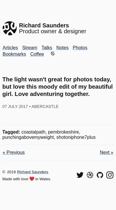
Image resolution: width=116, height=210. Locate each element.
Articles (10, 47)
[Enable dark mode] (53, 53)
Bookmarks (14, 54)
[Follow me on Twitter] (80, 175)
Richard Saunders (33, 172)
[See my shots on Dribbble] (90, 175)
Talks (46, 47)
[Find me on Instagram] (110, 175)
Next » (106, 152)
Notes (62, 47)
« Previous (14, 152)
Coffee (37, 54)
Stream (29, 47)
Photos (80, 47)
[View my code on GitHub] (100, 175)
